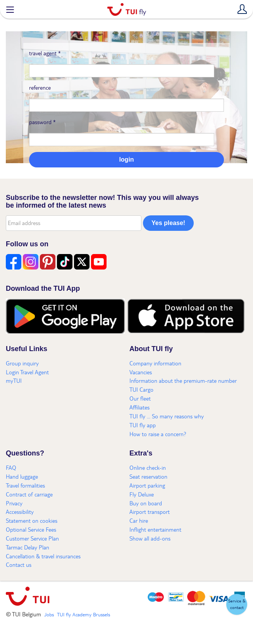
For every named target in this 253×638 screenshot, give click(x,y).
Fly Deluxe (141, 494)
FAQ (11, 467)
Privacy (14, 503)
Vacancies (140, 371)
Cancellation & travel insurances (43, 556)
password (42, 121)
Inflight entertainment (155, 529)
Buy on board (145, 503)
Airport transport (149, 511)
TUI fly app (142, 424)
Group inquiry (22, 363)
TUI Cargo (141, 389)
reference (40, 87)
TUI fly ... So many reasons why (166, 416)
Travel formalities (25, 485)
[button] (236, 604)
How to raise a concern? (157, 433)
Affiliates (139, 407)
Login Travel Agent (27, 371)
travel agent (45, 52)
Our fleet (140, 398)
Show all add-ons (149, 538)
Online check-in (147, 467)
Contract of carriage (29, 494)
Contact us (18, 564)
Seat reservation (148, 476)
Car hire (138, 520)
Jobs (49, 614)
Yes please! (168, 223)
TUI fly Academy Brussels (83, 614)
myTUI (14, 380)
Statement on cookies (31, 520)
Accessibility (20, 511)
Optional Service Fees (31, 529)
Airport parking (147, 485)
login (126, 159)
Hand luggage (22, 476)
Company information (155, 363)
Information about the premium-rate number (183, 380)
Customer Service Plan (32, 538)
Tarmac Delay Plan (27, 547)
